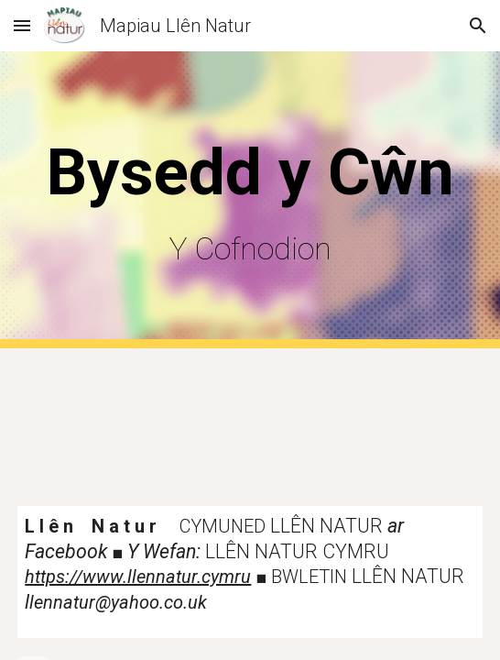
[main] (249, 200)
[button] (22, 25)
